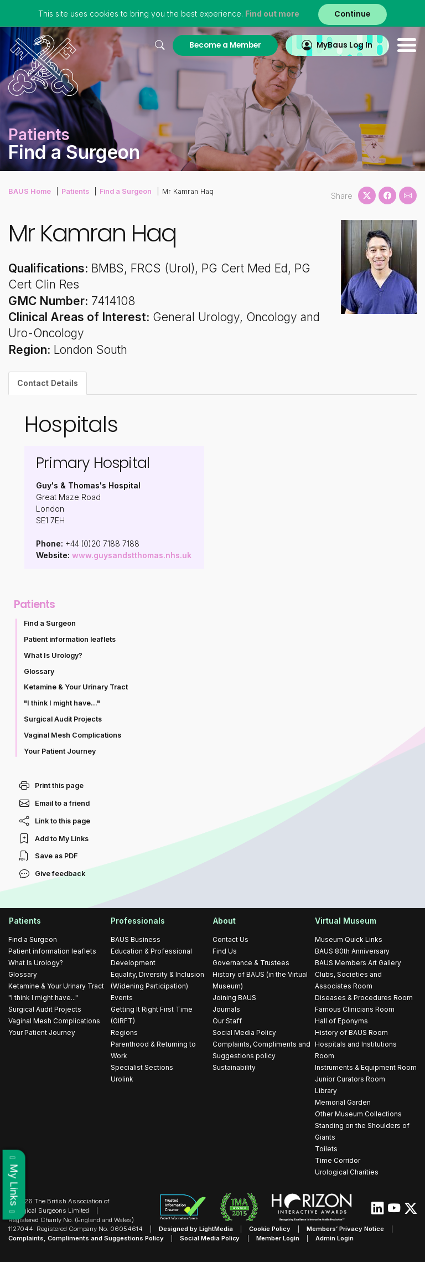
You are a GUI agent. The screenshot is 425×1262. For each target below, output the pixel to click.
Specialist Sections (142, 1067)
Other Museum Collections (358, 1114)
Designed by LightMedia (196, 1229)
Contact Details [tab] (47, 383)
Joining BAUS (234, 997)
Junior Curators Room (350, 1079)
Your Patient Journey (60, 751)
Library (326, 1090)
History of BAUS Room (351, 1032)
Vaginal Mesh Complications (72, 735)
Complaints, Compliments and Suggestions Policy (86, 1238)
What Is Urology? (53, 655)
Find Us (224, 951)
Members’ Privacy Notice (345, 1229)
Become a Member (225, 45)
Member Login (278, 1238)
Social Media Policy (244, 1032)
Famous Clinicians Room (355, 1009)
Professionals (138, 920)
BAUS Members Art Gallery (358, 963)
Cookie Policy (270, 1229)
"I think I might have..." (62, 703)
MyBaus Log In (344, 45)
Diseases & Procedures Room (364, 997)
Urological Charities (347, 1172)
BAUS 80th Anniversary (352, 951)
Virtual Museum (345, 920)
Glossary (39, 671)
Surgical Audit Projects (63, 719)
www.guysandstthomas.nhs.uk (131, 555)
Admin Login (335, 1238)
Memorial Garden (343, 1102)
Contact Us (230, 939)
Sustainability (234, 1067)
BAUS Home (29, 191)
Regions (124, 1032)
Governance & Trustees (250, 963)
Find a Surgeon (125, 191)
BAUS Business (135, 939)
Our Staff (227, 1021)
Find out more (272, 13)
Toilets (326, 1149)
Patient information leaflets (70, 639)
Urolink (122, 1079)
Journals (226, 1009)
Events (122, 997)
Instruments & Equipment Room (366, 1067)
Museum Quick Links (348, 939)
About (223, 920)
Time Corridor (337, 1160)
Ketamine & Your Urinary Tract (76, 687)
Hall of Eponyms (341, 1021)
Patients (75, 191)
